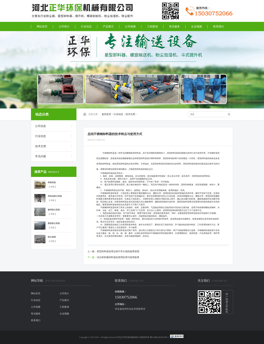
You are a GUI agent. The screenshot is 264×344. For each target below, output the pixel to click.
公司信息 (40, 126)
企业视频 (196, 26)
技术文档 (130, 114)
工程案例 (152, 26)
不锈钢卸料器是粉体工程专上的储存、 (115, 207)
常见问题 (40, 156)
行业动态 (86, 26)
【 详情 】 (52, 187)
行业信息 (40, 136)
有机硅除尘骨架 (55, 196)
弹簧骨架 (52, 182)
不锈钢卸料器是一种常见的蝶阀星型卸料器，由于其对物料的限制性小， (134, 153)
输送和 (158, 207)
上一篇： (92, 251)
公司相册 (130, 26)
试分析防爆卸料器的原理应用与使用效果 (118, 257)
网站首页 (42, 26)
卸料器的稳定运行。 (146, 169)
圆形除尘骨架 (54, 223)
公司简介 (64, 26)
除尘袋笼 (52, 237)
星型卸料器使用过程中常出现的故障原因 (118, 251)
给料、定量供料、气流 (145, 207)
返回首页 (106, 114)
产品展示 (108, 26)
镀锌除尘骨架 (54, 209)
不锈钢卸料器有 (105, 230)
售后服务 (174, 26)
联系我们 (218, 26)
